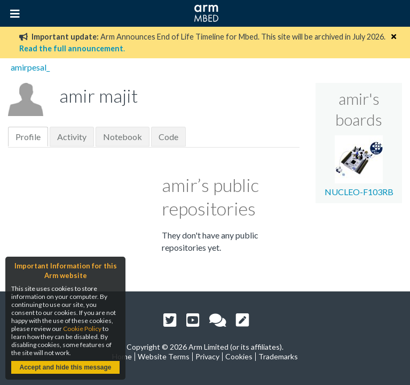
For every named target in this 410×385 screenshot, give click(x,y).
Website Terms (164, 356)
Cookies (239, 356)
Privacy (207, 356)
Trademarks (278, 356)
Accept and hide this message (65, 367)
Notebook (122, 137)
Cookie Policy (82, 329)
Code (168, 137)
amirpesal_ (30, 67)
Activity (71, 137)
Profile (28, 137)
